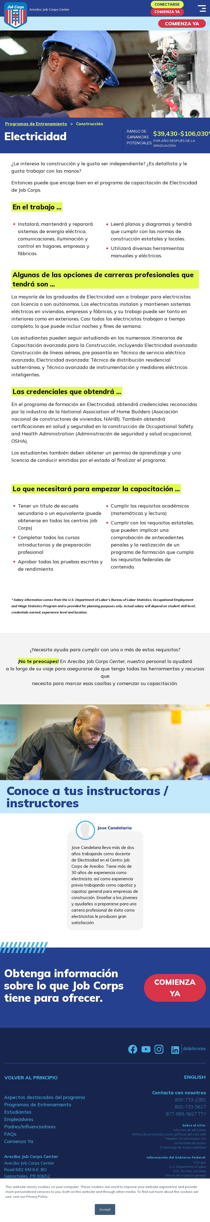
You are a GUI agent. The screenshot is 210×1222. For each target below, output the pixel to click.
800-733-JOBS (190, 1105)
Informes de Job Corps (189, 1136)
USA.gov (199, 1168)
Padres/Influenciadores (30, 1132)
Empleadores (18, 1125)
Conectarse (167, 6)
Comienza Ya (167, 16)
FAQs (10, 1140)
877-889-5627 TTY (186, 1120)
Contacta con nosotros (179, 1098)
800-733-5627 (190, 1113)
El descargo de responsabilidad (183, 1153)
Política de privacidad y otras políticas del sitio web (169, 1140)
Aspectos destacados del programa (44, 1103)
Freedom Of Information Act (185, 1144)
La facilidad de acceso (190, 1149)
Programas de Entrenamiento (36, 129)
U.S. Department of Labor (187, 1173)
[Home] (15, 15)
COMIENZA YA (182, 29)
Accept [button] (105, 1209)
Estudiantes (18, 1118)
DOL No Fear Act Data (189, 1177)
